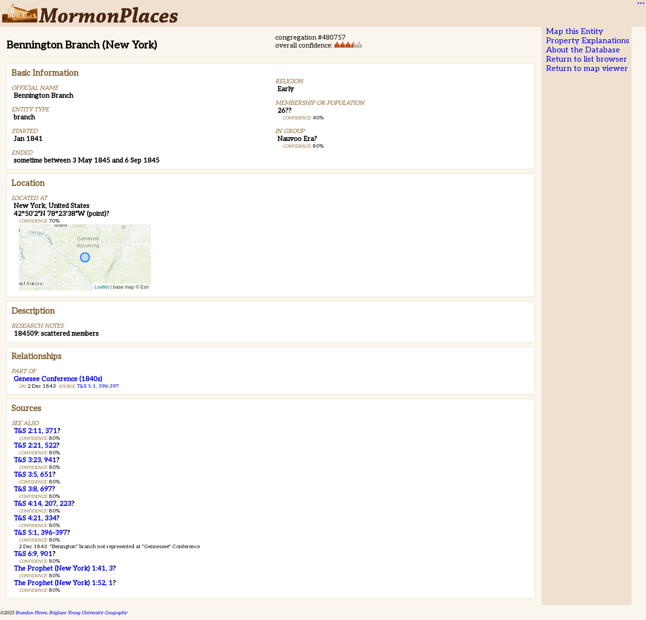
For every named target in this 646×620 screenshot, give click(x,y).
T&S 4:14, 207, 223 (42, 504)
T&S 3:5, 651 (33, 475)
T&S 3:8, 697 (33, 489)
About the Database (583, 50)
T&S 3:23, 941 (35, 460)
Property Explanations (587, 40)
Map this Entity (574, 31)
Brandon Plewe (31, 613)
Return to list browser (586, 59)
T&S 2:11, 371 (35, 431)
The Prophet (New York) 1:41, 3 (63, 568)
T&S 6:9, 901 (33, 554)
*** (640, 5)
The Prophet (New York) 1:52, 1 (63, 583)
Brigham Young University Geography (88, 613)
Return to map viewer (587, 68)
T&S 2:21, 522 (35, 445)
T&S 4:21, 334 (35, 518)
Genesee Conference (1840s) (58, 379)
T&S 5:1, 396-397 (98, 386)
